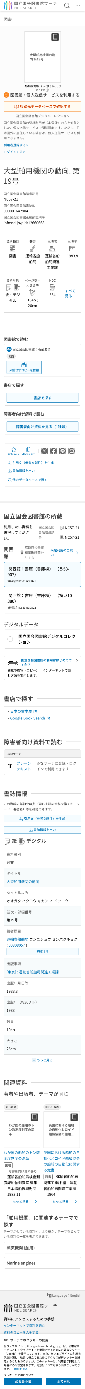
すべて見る (70, 293)
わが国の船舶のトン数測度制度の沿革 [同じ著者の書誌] (22, 1155)
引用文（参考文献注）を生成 (30, 462)
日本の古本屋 (23, 711)
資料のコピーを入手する (21, 1332)
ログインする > (14, 151)
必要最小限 (23, 1381)
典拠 (42, 951)
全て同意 (63, 1381)
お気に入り (13, 451)
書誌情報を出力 (21, 470)
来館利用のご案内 (65, 552)
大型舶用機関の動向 (23, 881)
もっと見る (26, 1201)
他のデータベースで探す (27, 479)
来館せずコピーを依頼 (24, 367)
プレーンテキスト (24, 766)
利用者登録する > (16, 145)
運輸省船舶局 (17, 939)
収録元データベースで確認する (42, 106)
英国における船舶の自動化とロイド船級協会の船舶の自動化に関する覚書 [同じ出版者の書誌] (62, 1161)
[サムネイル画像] (22, 1129)
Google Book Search (30, 718)
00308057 (17, 945)
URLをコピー (28, 451)
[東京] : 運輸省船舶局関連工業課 (33, 972)
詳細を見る (21, 1369)
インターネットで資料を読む (24, 1325)
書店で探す (43, 397)
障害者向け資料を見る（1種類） (42, 426)
